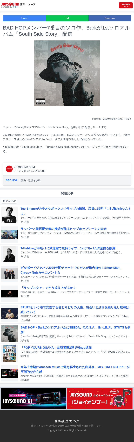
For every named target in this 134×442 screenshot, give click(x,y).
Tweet (24, 18)
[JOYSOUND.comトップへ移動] (126, 5)
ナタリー (16, 7)
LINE (66, 18)
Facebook (110, 18)
